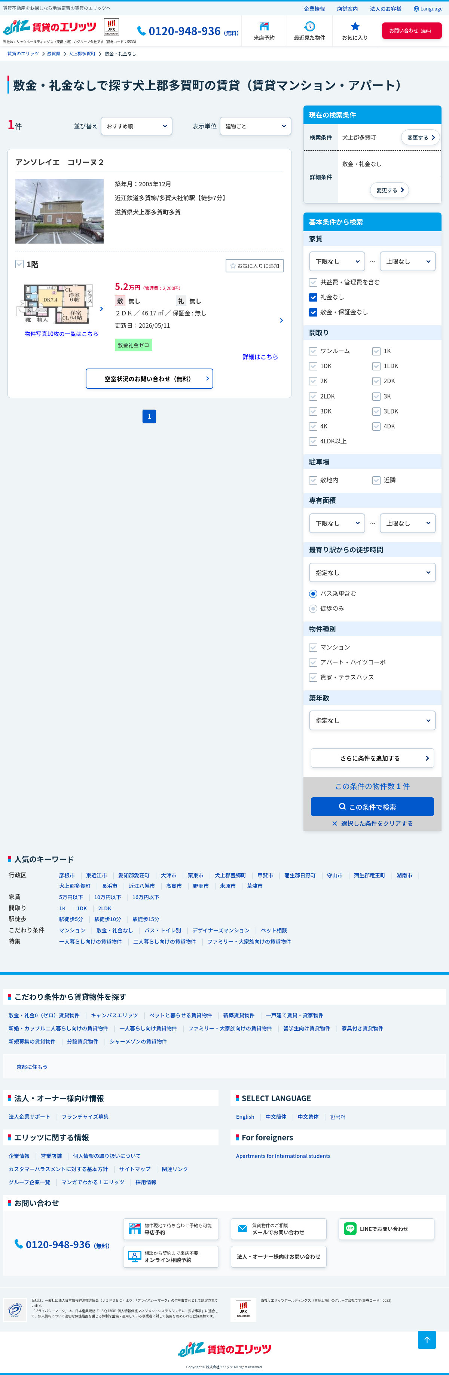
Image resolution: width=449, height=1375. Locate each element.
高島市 (174, 885)
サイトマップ (134, 1169)
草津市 (255, 885)
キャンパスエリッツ (114, 1015)
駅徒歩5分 (71, 919)
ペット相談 (274, 930)
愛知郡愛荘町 (134, 875)
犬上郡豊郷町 (230, 875)
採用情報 (145, 1182)
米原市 (228, 885)
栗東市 (196, 875)
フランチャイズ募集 (85, 1116)
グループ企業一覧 (29, 1182)
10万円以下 (107, 897)
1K (62, 908)
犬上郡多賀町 (75, 885)
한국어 (338, 1116)
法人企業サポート (30, 1116)
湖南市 (404, 875)
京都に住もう (32, 1066)
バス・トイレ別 (162, 930)
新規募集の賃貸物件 (32, 1041)
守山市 (335, 875)
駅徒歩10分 (107, 919)
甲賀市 (265, 875)
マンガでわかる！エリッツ (92, 1182)
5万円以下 (71, 897)
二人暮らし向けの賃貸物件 (164, 941)
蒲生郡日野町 (300, 875)
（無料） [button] (411, 30)
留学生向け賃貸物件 (306, 1028)
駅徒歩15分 (145, 919)
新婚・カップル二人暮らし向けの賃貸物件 (58, 1028)
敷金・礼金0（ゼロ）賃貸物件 (44, 1015)
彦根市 (67, 875)
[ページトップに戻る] (427, 1340)
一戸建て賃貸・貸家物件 (295, 1015)
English (245, 1116)
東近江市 (96, 875)
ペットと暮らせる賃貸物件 (180, 1015)
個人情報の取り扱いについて (107, 1155)
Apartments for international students (283, 1155)
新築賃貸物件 (239, 1015)
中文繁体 (308, 1116)
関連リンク (175, 1169)
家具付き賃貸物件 (363, 1028)
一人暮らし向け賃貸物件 (148, 1028)
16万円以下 (145, 897)
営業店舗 (51, 1155)
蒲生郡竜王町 (369, 875)
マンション (72, 930)
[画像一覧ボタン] (59, 308)
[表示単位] (255, 126)
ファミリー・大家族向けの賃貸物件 (249, 941)
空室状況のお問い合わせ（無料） (149, 378)
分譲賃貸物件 (82, 1041)
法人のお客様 (385, 8)
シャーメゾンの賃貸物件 (138, 1041)
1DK (82, 908)
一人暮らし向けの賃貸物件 (90, 941)
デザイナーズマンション (221, 930)
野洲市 (201, 885)
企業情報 (314, 8)
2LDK (104, 908)
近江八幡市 (142, 885)
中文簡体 (276, 1116)
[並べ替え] (136, 126)
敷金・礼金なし (115, 930)
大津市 (169, 875)
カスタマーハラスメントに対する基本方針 (58, 1169)
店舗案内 (347, 8)
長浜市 (109, 885)
